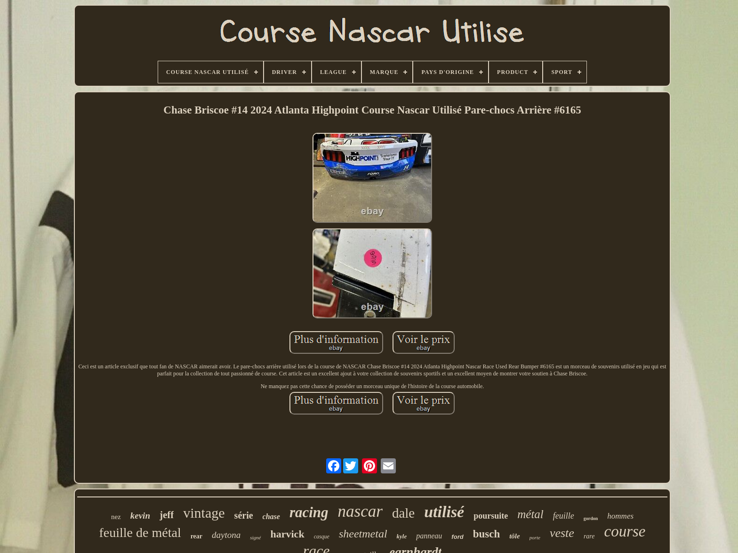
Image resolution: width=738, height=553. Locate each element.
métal (530, 514)
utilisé (444, 511)
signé (255, 537)
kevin (140, 515)
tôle (514, 536)
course (624, 531)
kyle (402, 536)
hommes (620, 516)
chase (271, 516)
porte (534, 537)
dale (403, 512)
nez (116, 516)
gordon (591, 518)
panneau (429, 536)
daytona (226, 535)
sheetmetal (363, 534)
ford (457, 536)
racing (309, 512)
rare (589, 536)
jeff (167, 514)
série (243, 515)
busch (486, 534)
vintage (204, 512)
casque (321, 536)
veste (562, 533)
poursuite (490, 515)
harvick (288, 534)
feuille (563, 515)
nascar (360, 511)
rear (196, 536)
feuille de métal (140, 532)
